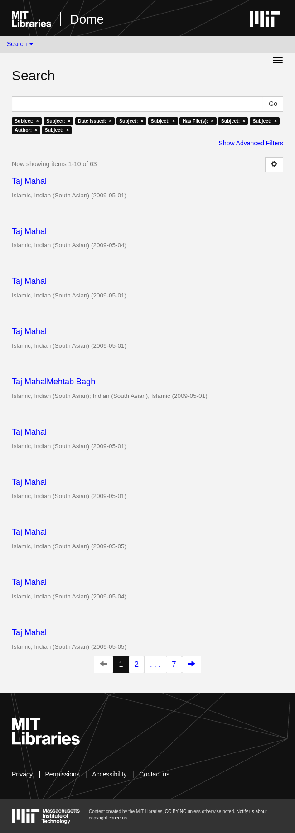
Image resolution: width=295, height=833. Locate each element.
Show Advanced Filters (251, 143)
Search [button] (20, 44)
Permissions (62, 774)
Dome (87, 19)
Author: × (26, 130)
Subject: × (27, 121)
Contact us (154, 774)
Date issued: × (94, 121)
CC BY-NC (175, 811)
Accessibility (109, 774)
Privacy (22, 774)
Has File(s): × (198, 121)
